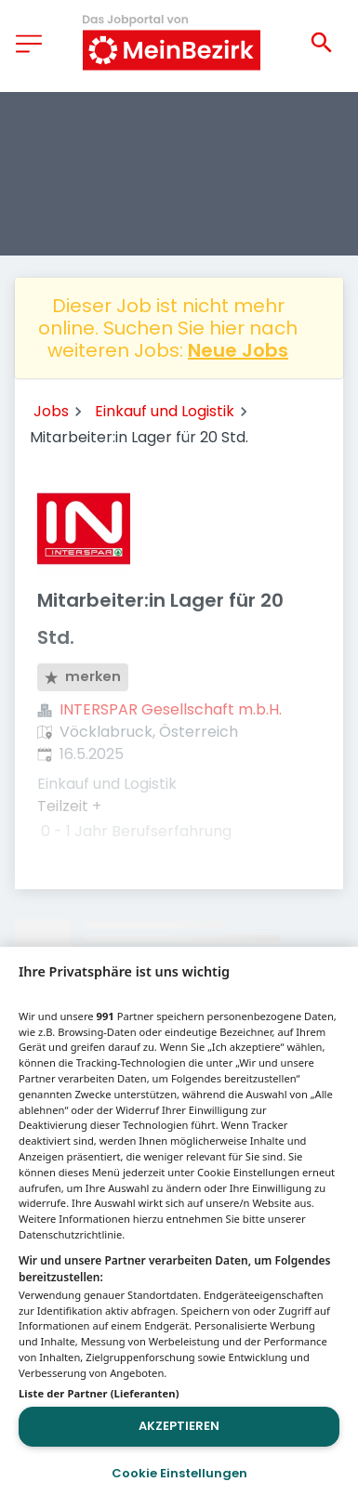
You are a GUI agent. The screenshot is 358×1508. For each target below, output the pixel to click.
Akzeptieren (179, 1426)
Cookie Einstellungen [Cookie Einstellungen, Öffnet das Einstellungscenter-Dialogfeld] (179, 1473)
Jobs (51, 411)
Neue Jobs (238, 350)
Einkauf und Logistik (164, 411)
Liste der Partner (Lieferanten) (99, 1393)
